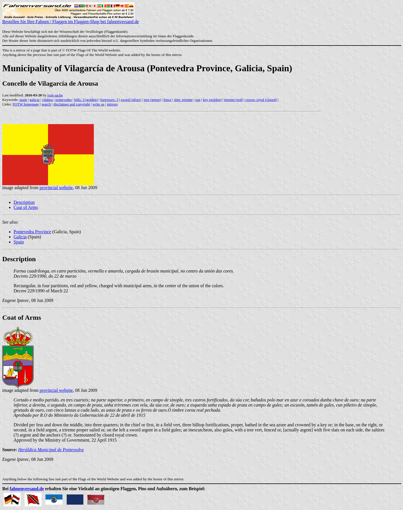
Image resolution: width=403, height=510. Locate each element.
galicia (35, 100)
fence (167, 100)
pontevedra (63, 100)
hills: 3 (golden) (86, 100)
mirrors (112, 104)
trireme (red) (233, 100)
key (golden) (212, 100)
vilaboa (47, 100)
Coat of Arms (26, 207)
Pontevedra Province (32, 231)
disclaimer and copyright (71, 104)
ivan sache (55, 95)
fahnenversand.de (27, 488)
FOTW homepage (25, 104)
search (46, 104)
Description (24, 202)
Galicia (20, 236)
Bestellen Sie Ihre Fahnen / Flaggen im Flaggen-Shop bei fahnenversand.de (70, 19)
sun (197, 100)
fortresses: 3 (109, 100)
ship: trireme (183, 100)
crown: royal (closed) (261, 100)
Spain (19, 241)
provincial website (56, 187)
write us (99, 104)
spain (23, 100)
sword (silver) (131, 100)
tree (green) (152, 100)
